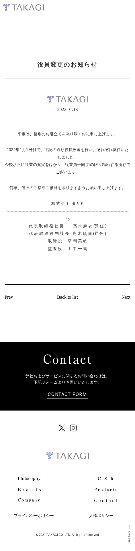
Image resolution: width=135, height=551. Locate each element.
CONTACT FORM (67, 394)
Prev (9, 297)
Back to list (67, 297)
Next (126, 297)
